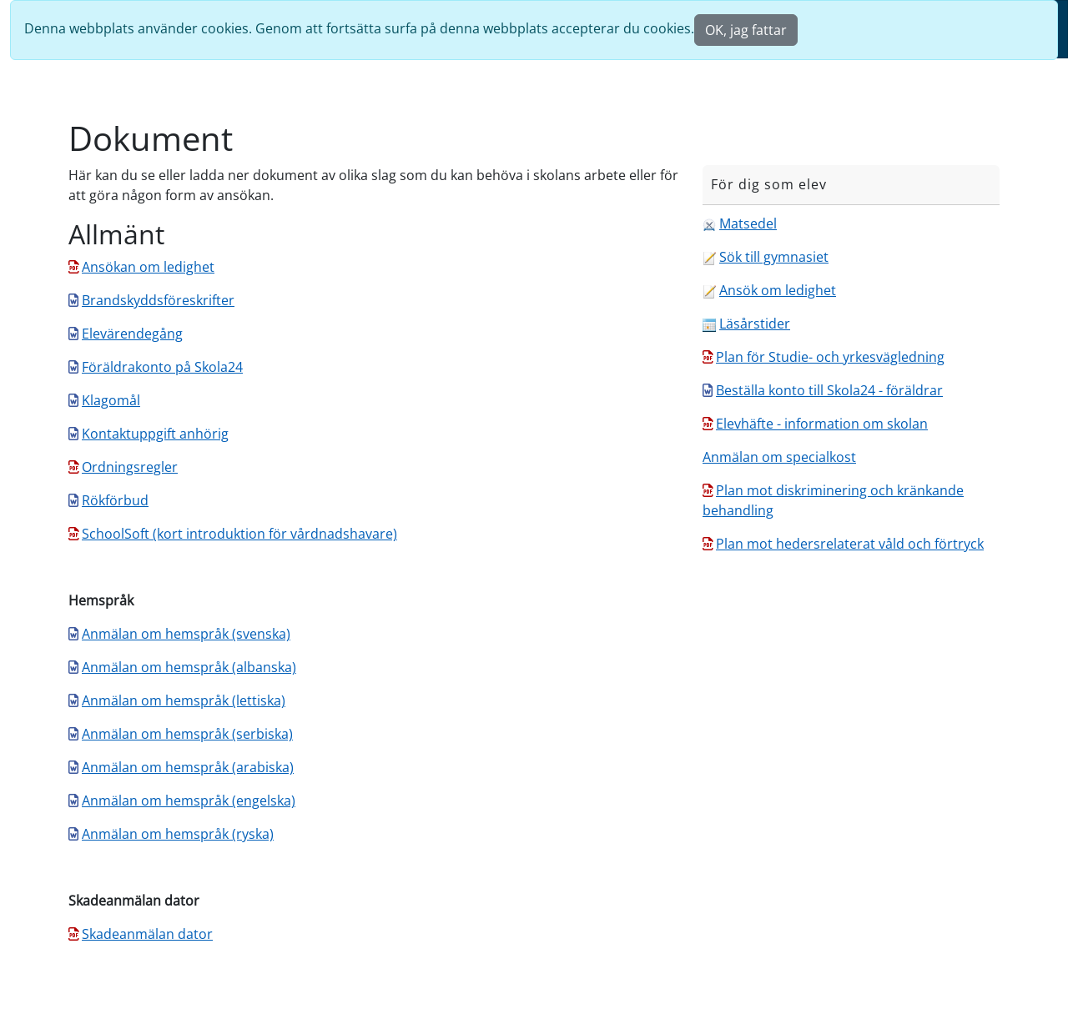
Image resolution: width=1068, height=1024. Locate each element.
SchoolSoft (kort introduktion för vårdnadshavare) (239, 534)
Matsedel (748, 223)
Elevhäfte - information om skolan (822, 423)
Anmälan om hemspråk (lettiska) (183, 700)
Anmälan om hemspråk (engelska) (188, 800)
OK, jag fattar (746, 30)
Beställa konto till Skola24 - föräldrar (829, 390)
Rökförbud (115, 500)
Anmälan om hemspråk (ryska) (178, 834)
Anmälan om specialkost (779, 457)
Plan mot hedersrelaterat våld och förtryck (850, 544)
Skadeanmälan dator (147, 934)
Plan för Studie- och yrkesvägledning (830, 357)
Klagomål (111, 400)
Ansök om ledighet (777, 290)
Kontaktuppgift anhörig (155, 433)
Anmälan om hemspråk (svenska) (186, 634)
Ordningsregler (130, 467)
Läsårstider (754, 323)
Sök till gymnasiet (774, 257)
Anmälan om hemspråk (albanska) (189, 667)
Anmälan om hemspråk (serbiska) (187, 734)
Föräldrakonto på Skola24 (162, 367)
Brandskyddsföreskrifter (158, 300)
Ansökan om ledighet (148, 267)
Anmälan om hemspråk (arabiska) (188, 767)
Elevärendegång (132, 333)
